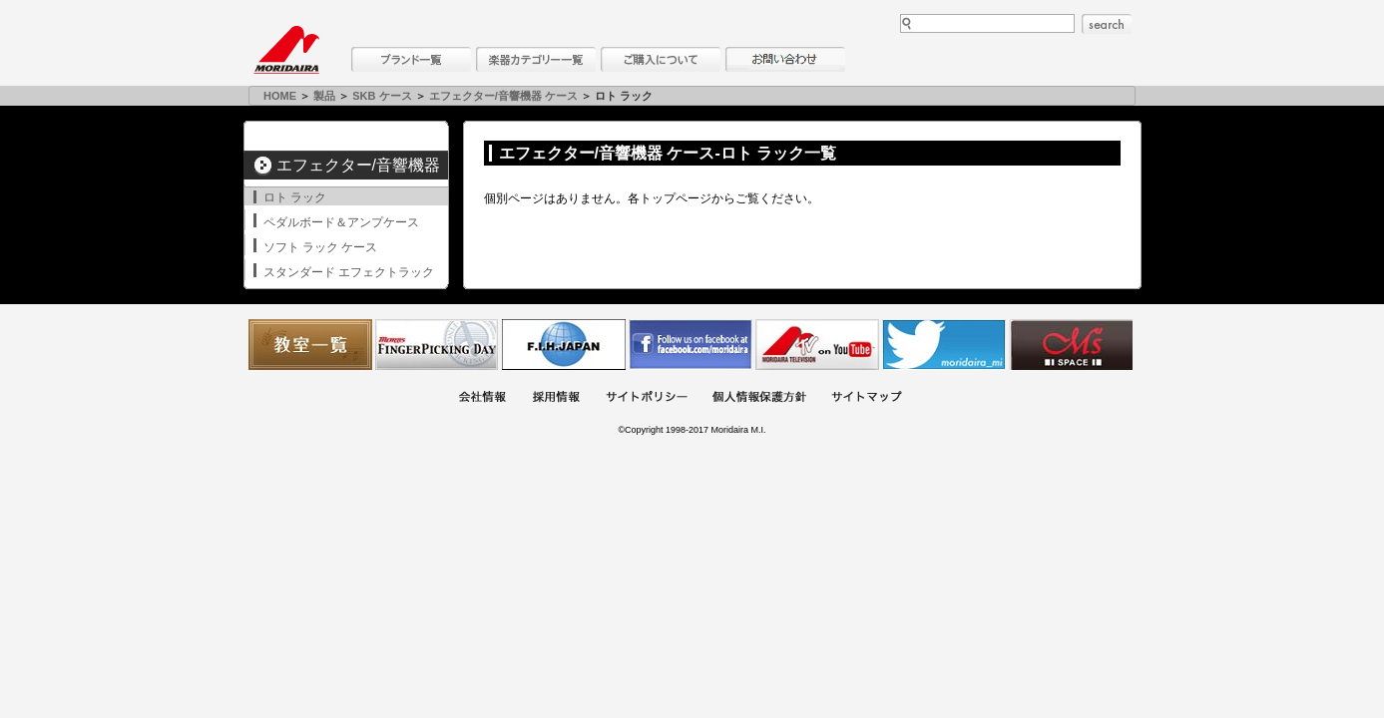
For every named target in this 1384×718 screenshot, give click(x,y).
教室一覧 (310, 344)
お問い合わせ (785, 59)
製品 (324, 96)
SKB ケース (381, 96)
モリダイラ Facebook (690, 344)
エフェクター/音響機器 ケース (503, 96)
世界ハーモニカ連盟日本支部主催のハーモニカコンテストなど (564, 344)
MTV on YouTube (817, 344)
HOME (279, 96)
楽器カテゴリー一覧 (536, 59)
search (1107, 24)
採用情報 (556, 398)
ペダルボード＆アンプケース (341, 222)
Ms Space (1071, 344)
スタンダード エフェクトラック (348, 272)
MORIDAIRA (286, 50)
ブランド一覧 (411, 59)
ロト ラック (294, 197)
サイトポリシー (646, 398)
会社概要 (482, 398)
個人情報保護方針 (759, 398)
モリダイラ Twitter (944, 344)
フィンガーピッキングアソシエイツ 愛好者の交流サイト (437, 344)
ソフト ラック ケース (320, 247)
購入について (660, 59)
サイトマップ (866, 398)
